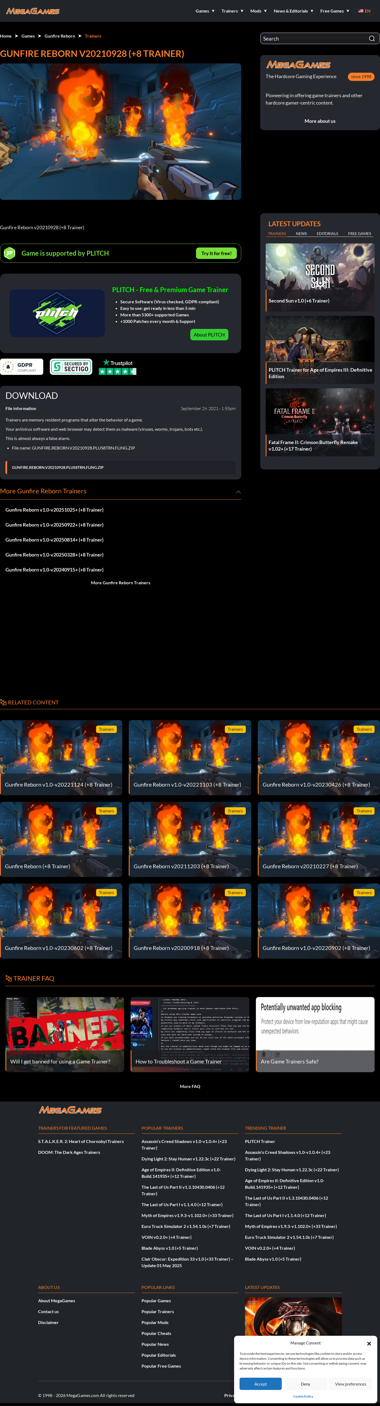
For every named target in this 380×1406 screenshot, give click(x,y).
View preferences (350, 1383)
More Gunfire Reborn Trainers (120, 582)
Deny (305, 1383)
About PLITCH (209, 335)
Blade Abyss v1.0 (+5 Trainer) (170, 1248)
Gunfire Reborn (60, 35)
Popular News (155, 1344)
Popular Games (156, 1300)
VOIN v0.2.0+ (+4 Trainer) (167, 1237)
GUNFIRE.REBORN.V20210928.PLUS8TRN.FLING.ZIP (58, 467)
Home (6, 35)
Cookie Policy (303, 1396)
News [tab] (301, 233)
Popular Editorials (159, 1355)
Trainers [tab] (277, 233)
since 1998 (361, 76)
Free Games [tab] (359, 233)
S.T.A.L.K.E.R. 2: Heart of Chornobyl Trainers (81, 1141)
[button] (369, 1343)
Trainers (93, 35)
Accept (261, 1383)
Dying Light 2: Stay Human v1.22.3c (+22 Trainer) (188, 1158)
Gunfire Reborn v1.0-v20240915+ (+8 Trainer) (54, 570)
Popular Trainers (158, 1311)
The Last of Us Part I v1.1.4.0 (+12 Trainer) (182, 1204)
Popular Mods (155, 1322)
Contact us (48, 1311)
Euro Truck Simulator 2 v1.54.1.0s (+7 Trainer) (186, 1226)
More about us (320, 121)
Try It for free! (216, 253)
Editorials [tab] (327, 233)
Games (28, 35)
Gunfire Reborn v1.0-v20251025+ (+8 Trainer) (54, 510)
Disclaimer (48, 1322)
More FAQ (190, 1086)
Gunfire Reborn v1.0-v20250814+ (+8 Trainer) (54, 540)
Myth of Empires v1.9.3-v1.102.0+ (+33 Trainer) (188, 1215)
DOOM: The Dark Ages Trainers (69, 1152)
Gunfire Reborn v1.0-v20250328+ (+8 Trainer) (54, 555)
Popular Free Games (161, 1365)
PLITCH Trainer (260, 1141)
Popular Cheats (156, 1333)
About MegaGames (56, 1300)
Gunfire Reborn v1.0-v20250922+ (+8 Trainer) (54, 525)
